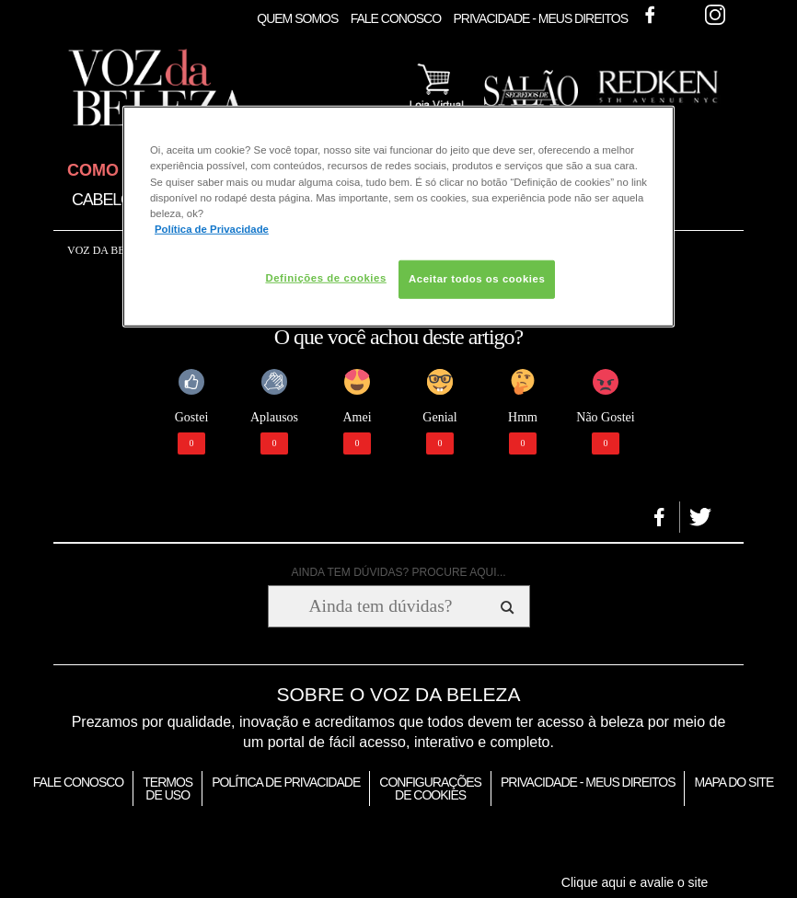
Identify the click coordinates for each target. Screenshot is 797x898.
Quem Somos (297, 18)
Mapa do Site (733, 782)
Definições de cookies (325, 277)
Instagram (715, 15)
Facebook (650, 15)
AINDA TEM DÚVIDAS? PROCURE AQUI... (398, 572)
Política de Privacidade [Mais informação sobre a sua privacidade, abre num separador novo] (212, 228)
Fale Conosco (396, 18)
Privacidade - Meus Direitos (540, 18)
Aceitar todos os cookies (477, 278)
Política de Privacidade (286, 782)
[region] (398, 216)
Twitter (683, 15)
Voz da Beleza (110, 250)
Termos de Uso (167, 788)
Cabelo (102, 199)
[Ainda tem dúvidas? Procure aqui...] (380, 606)
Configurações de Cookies (430, 788)
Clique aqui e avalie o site (635, 882)
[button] (659, 517)
